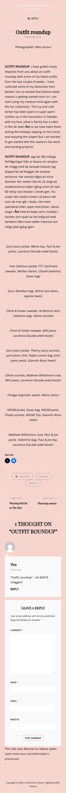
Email (14, 701)
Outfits (33, 483)
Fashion (43, 476)
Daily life (24, 476)
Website (14, 719)
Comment (16, 630)
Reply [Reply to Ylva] (14, 589)
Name (14, 682)
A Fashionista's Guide (33, 7)
